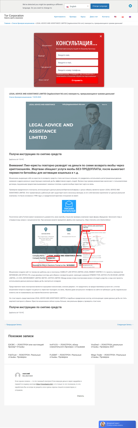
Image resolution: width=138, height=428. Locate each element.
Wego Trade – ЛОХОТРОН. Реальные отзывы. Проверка (109, 356)
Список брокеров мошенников (21, 97)
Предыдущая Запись (13, 324)
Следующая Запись (125, 324)
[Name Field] (77, 55)
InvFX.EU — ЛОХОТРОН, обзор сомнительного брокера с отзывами (68, 345)
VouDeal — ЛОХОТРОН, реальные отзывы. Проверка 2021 (107, 345)
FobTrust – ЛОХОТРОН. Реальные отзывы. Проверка (25, 356)
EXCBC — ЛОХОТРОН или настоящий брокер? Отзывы (26, 345)
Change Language (100, 6)
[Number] (77, 70)
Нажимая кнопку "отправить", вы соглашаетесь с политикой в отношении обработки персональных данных (76, 76)
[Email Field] (77, 62)
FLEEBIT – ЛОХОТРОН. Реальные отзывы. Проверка (66, 356)
